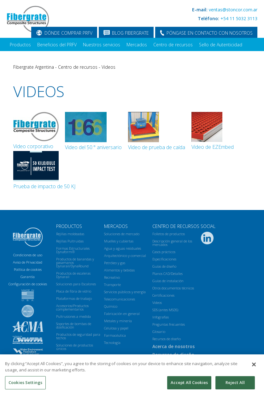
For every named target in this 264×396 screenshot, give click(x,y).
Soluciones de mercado (121, 233)
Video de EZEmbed (212, 146)
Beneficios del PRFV (57, 45)
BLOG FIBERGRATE (130, 33)
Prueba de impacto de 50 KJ (44, 186)
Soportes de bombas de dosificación (73, 325)
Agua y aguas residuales (122, 248)
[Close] (254, 367)
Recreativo (112, 277)
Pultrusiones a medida (73, 316)
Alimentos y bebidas (119, 270)
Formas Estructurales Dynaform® (73, 250)
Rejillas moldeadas (70, 233)
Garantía (28, 276)
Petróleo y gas (114, 262)
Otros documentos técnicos (173, 288)
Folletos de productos (168, 233)
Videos (108, 67)
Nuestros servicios (101, 45)
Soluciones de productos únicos (74, 347)
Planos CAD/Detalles (167, 273)
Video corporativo (33, 146)
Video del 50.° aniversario (93, 147)
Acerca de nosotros (30, 58)
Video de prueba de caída (156, 147)
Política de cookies (28, 269)
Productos (20, 45)
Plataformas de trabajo (74, 298)
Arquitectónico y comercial (125, 255)
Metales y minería (118, 320)
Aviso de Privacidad (27, 262)
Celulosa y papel (116, 328)
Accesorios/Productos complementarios (72, 307)
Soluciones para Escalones (76, 284)
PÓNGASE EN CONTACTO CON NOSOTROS (210, 33)
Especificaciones (164, 259)
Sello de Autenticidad (220, 45)
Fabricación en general (122, 313)
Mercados (136, 45)
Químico (110, 306)
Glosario (158, 331)
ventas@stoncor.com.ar (233, 10)
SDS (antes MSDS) (165, 309)
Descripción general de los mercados (172, 243)
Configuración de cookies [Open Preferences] (28, 284)
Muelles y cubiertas (118, 241)
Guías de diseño (164, 266)
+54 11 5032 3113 (238, 18)
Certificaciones (163, 295)
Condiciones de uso (27, 255)
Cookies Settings (25, 384)
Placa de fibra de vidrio (73, 291)
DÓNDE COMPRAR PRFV (68, 33)
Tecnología (112, 342)
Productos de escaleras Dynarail (73, 275)
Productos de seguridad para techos (78, 336)
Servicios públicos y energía (125, 291)
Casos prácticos (163, 251)
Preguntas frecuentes (168, 324)
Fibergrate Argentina (33, 67)
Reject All (235, 384)
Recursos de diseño (166, 338)
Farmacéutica (115, 335)
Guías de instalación (168, 280)
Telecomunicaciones (119, 299)
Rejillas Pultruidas (70, 241)
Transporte (112, 284)
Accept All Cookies (189, 384)
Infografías (160, 317)
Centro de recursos (173, 45)
